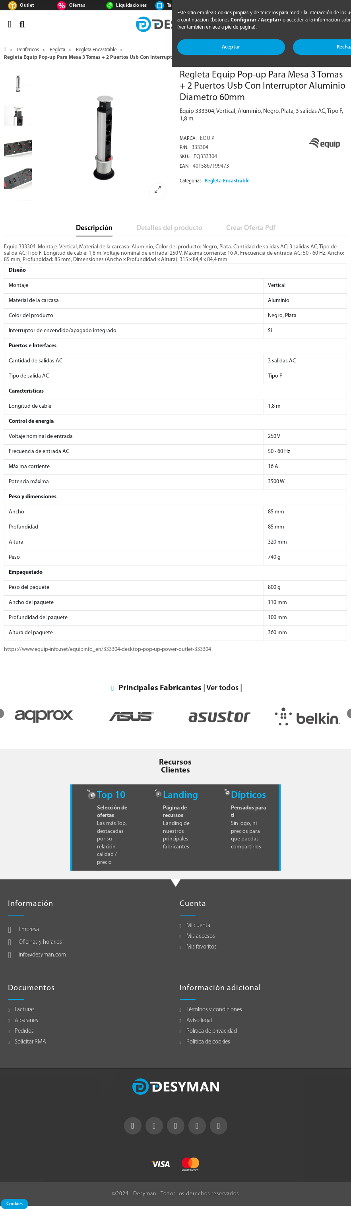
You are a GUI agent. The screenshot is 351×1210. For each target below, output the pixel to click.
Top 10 (111, 795)
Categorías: (191, 181)
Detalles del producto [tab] (169, 228)
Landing (180, 795)
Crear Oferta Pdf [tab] (250, 228)
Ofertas (77, 5)
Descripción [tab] (94, 228)
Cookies (14, 1204)
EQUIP (207, 138)
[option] (104, 137)
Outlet (27, 5)
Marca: (188, 138)
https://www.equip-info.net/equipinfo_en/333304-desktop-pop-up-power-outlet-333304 (107, 649)
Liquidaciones (131, 5)
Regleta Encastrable (227, 181)
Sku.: (185, 157)
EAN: (185, 166)
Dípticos (248, 795)
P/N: (184, 147)
